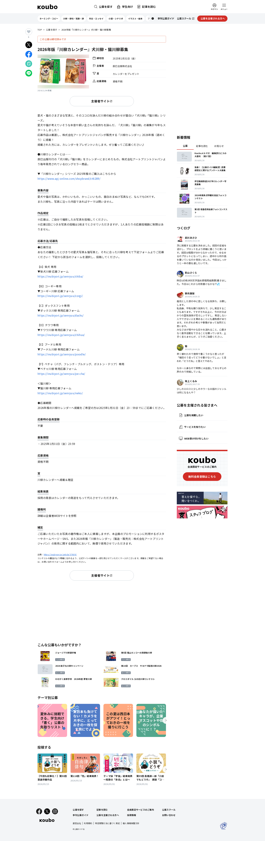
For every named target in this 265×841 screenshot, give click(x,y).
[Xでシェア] (28, 44)
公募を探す (51, 29)
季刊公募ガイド (80, 815)
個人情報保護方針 (131, 823)
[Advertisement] (102, 611)
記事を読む (202, 146)
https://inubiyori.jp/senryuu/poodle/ (62, 354)
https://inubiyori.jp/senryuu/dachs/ (60, 315)
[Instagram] (55, 811)
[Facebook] (39, 811)
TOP (40, 29)
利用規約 (88, 823)
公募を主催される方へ (108, 815)
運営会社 (77, 823)
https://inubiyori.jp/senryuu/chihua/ (61, 335)
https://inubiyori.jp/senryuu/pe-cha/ (61, 374)
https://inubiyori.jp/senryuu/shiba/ (60, 276)
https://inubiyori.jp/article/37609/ (60, 554)
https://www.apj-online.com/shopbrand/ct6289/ (69, 179)
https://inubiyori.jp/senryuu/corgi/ (60, 296)
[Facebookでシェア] (28, 54)
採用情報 (131, 815)
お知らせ (219, 146)
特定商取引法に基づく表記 (107, 823)
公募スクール (169, 809)
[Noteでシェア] (28, 63)
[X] (47, 811)
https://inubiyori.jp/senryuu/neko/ (60, 393)
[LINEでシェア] (28, 73)
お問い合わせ (169, 815)
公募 (185, 145)
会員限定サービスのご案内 (140, 809)
